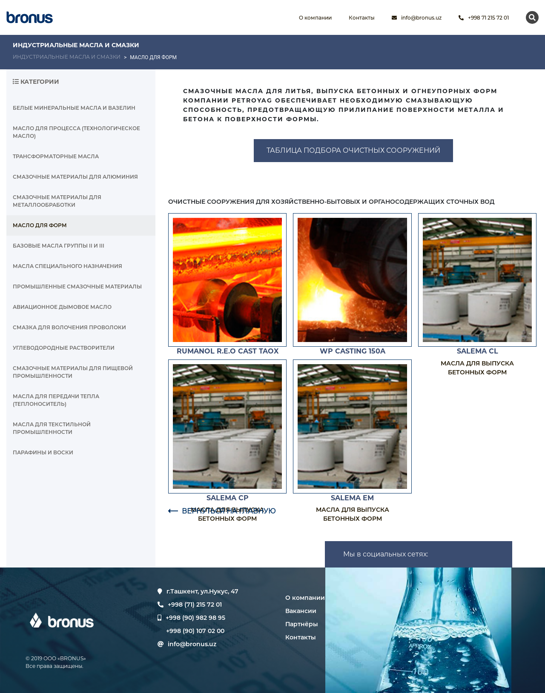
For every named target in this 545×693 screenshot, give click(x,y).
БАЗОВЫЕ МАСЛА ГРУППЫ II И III (58, 245)
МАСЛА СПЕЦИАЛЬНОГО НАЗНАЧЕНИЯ (67, 266)
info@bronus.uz (417, 17)
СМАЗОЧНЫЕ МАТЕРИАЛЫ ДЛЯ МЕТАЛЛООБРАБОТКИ (57, 201)
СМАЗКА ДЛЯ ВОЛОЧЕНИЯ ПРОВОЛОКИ (69, 327)
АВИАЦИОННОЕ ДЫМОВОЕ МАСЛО (62, 307)
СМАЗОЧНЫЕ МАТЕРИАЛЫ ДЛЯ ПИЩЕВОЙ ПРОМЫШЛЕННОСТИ (73, 372)
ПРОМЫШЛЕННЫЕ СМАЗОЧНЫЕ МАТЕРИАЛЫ (77, 286)
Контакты (300, 637)
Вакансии (300, 611)
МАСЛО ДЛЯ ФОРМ (40, 225)
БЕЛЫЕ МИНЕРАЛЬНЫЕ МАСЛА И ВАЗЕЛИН (74, 108)
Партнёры (301, 624)
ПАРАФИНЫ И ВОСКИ (43, 452)
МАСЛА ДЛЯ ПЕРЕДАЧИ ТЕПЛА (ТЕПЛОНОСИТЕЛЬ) (56, 400)
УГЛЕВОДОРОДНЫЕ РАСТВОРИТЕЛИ (64, 348)
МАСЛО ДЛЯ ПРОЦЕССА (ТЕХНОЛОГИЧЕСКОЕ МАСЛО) (76, 132)
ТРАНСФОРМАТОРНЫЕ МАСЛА (56, 156)
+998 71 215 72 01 (484, 17)
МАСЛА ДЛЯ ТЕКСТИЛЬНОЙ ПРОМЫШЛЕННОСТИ (52, 428)
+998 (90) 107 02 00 (195, 631)
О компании (305, 598)
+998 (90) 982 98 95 (195, 618)
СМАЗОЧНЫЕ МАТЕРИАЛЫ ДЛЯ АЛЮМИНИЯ (75, 177)
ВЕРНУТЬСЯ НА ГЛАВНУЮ (221, 511)
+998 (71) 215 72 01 (190, 604)
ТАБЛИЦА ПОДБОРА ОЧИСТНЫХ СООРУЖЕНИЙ (353, 150)
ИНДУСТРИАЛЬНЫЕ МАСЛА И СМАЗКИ (66, 57)
